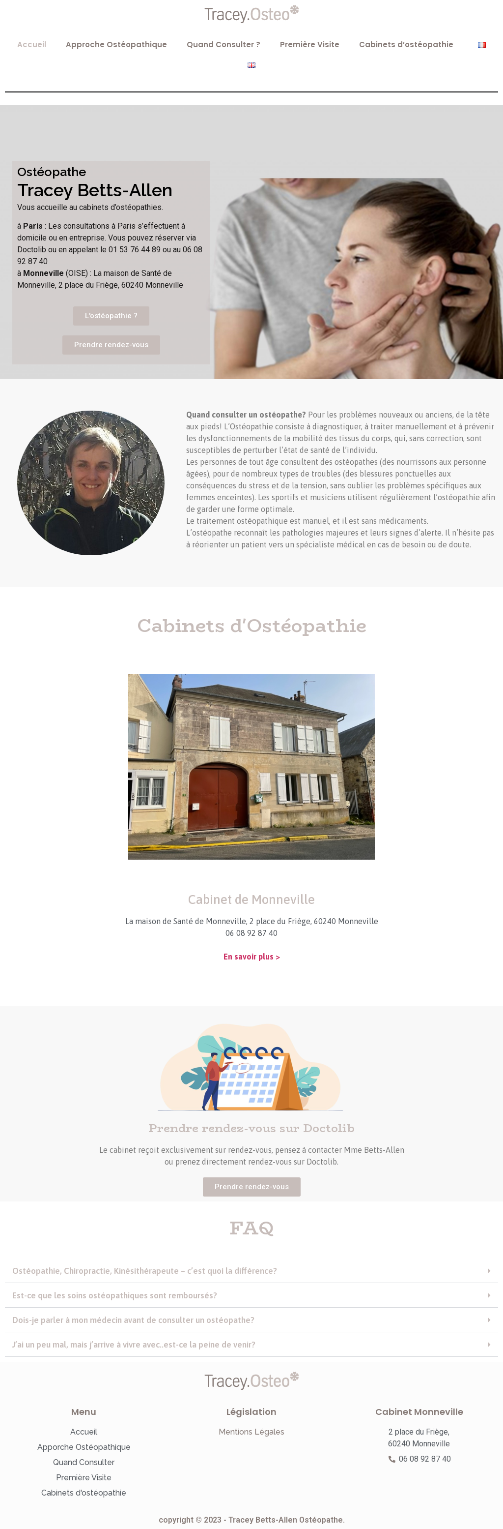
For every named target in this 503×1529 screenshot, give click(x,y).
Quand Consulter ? (223, 44)
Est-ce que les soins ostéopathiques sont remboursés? (114, 1295)
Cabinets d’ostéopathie (408, 44)
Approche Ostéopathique (116, 44)
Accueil (31, 44)
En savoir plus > (252, 956)
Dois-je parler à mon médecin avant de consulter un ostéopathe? (133, 1320)
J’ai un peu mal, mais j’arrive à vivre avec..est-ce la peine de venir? (133, 1344)
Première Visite (309, 44)
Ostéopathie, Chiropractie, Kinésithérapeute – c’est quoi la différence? (144, 1271)
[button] (251, 1271)
